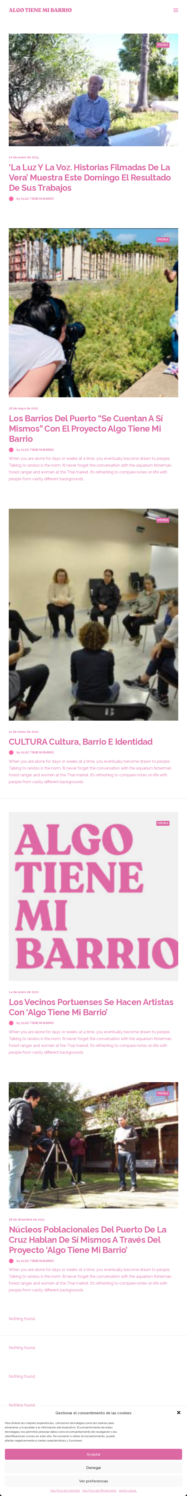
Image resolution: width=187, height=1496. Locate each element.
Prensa (163, 44)
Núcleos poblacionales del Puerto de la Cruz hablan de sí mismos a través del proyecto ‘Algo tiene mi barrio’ (87, 1239)
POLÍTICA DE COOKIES (65, 1490)
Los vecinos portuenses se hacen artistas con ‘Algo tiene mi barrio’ (91, 1007)
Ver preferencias (93, 1481)
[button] (179, 1413)
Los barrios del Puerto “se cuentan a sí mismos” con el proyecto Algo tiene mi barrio (86, 428)
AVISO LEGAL (128, 1490)
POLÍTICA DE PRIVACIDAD (99, 1490)
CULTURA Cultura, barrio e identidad (81, 742)
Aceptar (94, 1454)
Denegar (93, 1468)
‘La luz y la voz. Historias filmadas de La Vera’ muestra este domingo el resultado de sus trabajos (90, 177)
